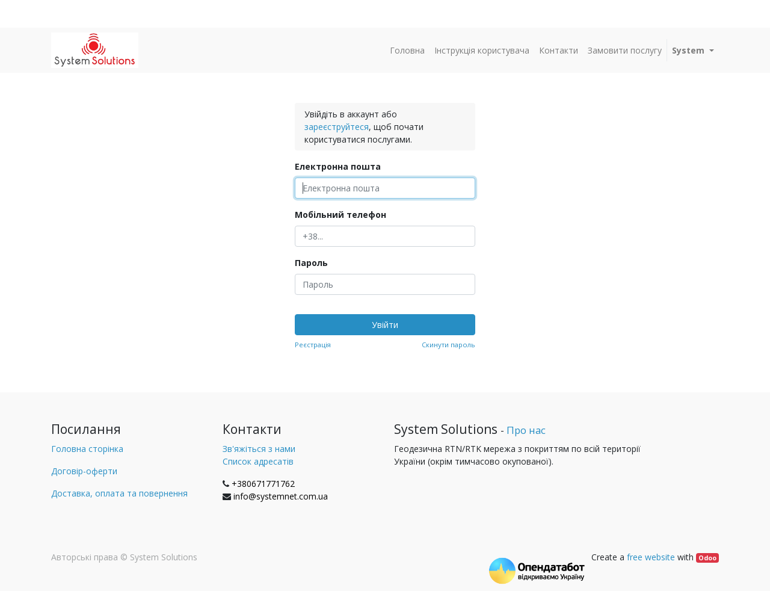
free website (651, 557)
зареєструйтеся (336, 126)
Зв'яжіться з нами (259, 448)
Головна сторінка (87, 448)
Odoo (707, 558)
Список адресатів (258, 461)
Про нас (526, 430)
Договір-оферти (84, 471)
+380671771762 (263, 483)
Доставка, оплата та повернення (119, 493)
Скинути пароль (448, 344)
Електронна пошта (338, 166)
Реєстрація (313, 344)
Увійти (385, 324)
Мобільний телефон (340, 214)
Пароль (311, 262)
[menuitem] (407, 50)
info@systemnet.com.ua (280, 496)
